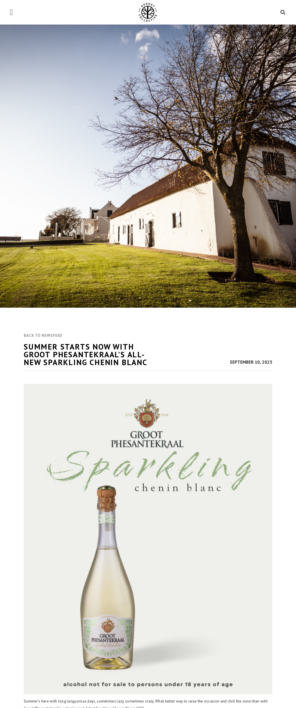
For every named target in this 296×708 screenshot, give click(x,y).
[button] (11, 12)
